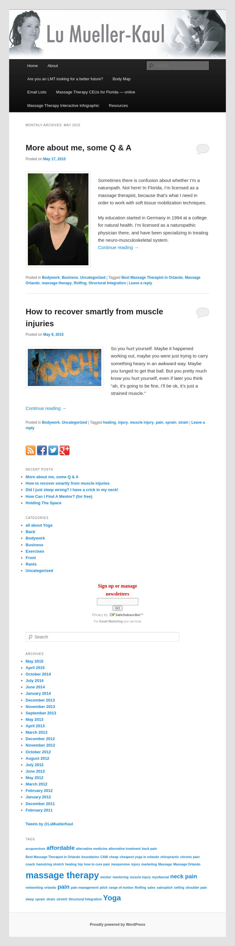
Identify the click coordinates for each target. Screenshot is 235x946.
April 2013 (35, 726)
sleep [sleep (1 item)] (30, 899)
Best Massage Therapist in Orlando (152, 277)
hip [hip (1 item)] (80, 864)
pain (159, 422)
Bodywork (51, 277)
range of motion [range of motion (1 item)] (121, 887)
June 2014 (35, 687)
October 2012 (38, 752)
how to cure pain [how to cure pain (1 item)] (97, 864)
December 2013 (40, 700)
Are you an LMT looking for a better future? (65, 79)
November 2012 (40, 745)
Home (32, 65)
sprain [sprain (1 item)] (40, 899)
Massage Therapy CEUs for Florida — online (95, 92)
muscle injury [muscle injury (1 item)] (140, 877)
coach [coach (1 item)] (30, 864)
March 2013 (36, 732)
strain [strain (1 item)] (50, 899)
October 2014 (38, 674)
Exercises (35, 551)
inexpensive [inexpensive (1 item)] (120, 864)
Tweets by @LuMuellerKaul (49, 824)
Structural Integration (107, 283)
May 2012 (34, 777)
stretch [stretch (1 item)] (62, 899)
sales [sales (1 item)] (151, 887)
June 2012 (35, 771)
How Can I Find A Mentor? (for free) (59, 496)
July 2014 (35, 680)
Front (31, 557)
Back (30, 531)
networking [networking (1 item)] (34, 887)
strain (183, 422)
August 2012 (37, 758)
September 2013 (41, 713)
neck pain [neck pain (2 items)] (183, 876)
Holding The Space (44, 503)
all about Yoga (39, 525)
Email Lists (37, 92)
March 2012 (36, 784)
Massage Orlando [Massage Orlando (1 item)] (186, 864)
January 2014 (38, 693)
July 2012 (35, 764)
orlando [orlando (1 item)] (50, 887)
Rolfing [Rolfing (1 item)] (140, 887)
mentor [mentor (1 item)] (105, 877)
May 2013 (34, 719)
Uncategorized (93, 277)
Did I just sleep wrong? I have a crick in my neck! (72, 489)
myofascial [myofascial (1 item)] (160, 877)
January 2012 (38, 797)
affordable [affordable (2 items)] (61, 848)
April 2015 (35, 667)
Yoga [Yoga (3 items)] (112, 898)
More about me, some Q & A (79, 147)
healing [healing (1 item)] (70, 864)
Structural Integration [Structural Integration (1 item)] (85, 899)
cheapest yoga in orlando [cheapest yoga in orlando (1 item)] (139, 857)
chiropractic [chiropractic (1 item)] (169, 857)
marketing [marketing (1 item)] (149, 864)
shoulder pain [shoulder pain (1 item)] (196, 887)
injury (123, 422)
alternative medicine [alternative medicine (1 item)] (91, 848)
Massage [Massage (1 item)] (165, 864)
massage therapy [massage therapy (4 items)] (62, 875)
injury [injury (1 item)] (135, 864)
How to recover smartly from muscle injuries (68, 483)
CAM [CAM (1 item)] (104, 857)
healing (109, 422)
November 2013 (40, 706)
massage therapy (57, 283)
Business (70, 277)
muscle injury (142, 422)
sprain (170, 422)
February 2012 (39, 790)
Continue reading (118, 247)
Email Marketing (111, 621)
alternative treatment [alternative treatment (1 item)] (125, 848)
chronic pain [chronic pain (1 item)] (190, 857)
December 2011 (40, 803)
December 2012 (40, 738)
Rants (31, 564)
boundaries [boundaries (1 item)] (90, 857)
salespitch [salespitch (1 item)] (165, 887)
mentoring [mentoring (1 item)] (121, 877)
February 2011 (39, 810)
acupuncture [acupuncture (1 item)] (35, 848)
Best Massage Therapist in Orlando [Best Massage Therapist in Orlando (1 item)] (53, 857)
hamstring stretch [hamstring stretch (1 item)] (50, 864)
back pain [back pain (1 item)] (149, 848)
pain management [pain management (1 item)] (85, 887)
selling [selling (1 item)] (179, 887)
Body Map (122, 79)
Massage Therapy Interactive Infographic (63, 105)
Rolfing (80, 283)
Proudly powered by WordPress (117, 924)
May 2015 (34, 661)
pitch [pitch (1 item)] (103, 887)
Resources (118, 105)
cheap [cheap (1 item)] (113, 857)
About (52, 65)
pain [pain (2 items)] (63, 887)
